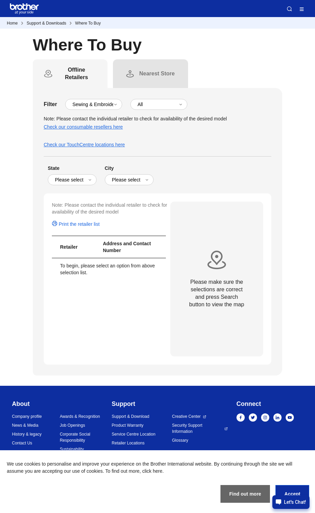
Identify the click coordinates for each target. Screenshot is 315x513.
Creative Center (186, 416)
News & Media (25, 425)
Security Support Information (187, 428)
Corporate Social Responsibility (75, 437)
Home (12, 23)
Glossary (180, 440)
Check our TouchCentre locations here (84, 144)
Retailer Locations (128, 443)
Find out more (245, 494)
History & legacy (27, 434)
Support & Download (130, 416)
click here (152, 471)
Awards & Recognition (80, 416)
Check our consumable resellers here (83, 127)
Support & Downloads (46, 23)
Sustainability (72, 449)
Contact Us (22, 443)
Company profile (27, 416)
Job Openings (72, 425)
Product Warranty (127, 425)
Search (289, 8)
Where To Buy (88, 23)
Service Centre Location (133, 434)
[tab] (76, 74)
